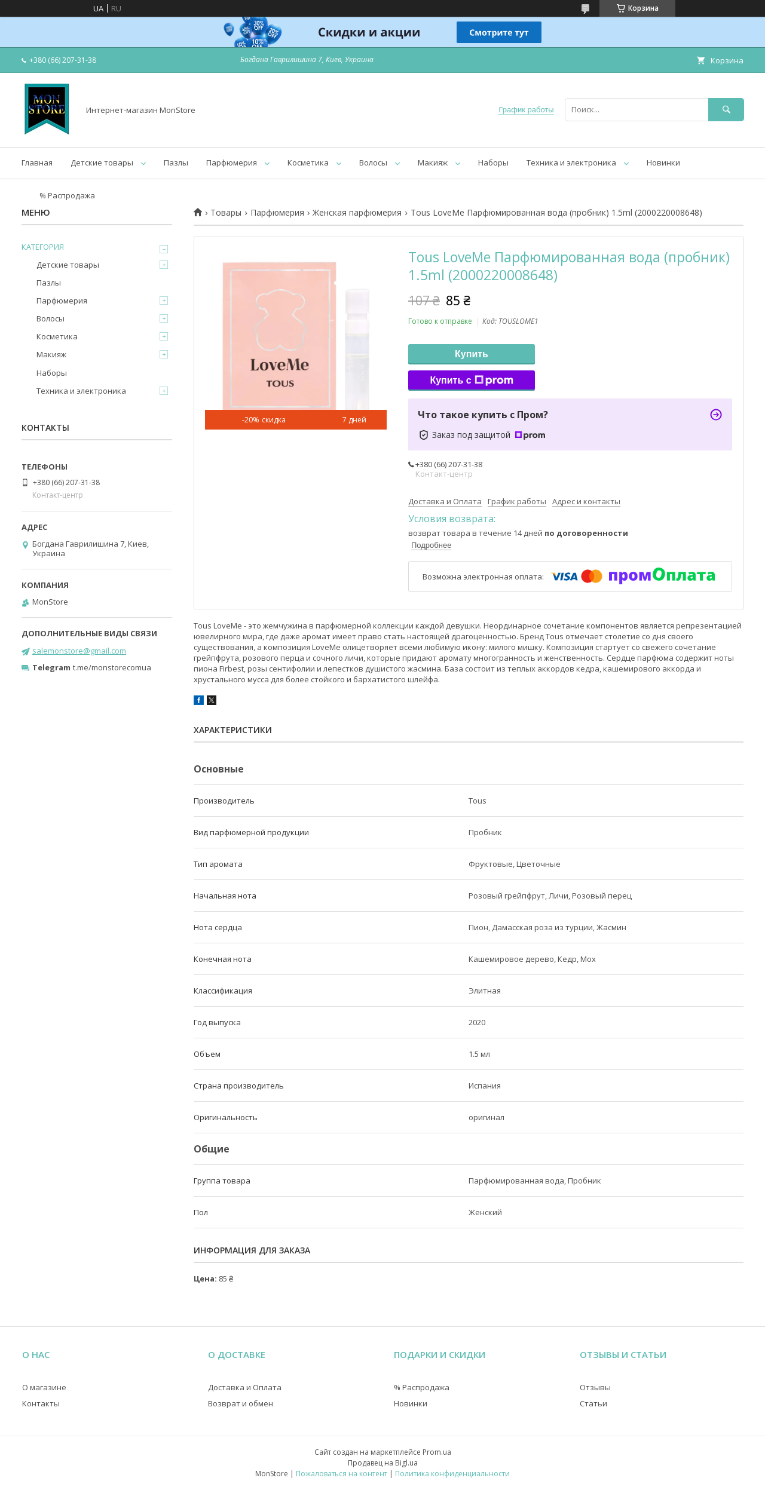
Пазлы (176, 162)
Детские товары (102, 162)
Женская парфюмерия (357, 212)
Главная (37, 162)
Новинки (663, 162)
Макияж (433, 162)
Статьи (593, 1403)
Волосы (373, 162)
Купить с (471, 380)
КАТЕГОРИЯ (43, 246)
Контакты (41, 1403)
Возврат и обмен (240, 1403)
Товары (225, 212)
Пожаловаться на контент (341, 1473)
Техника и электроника (571, 162)
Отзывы (595, 1387)
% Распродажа (67, 195)
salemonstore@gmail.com (79, 650)
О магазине (44, 1387)
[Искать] (726, 109)
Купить (471, 354)
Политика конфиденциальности (452, 1473)
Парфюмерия (231, 162)
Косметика (308, 162)
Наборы (493, 162)
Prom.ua (437, 1452)
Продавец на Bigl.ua (383, 1463)
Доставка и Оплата (244, 1387)
